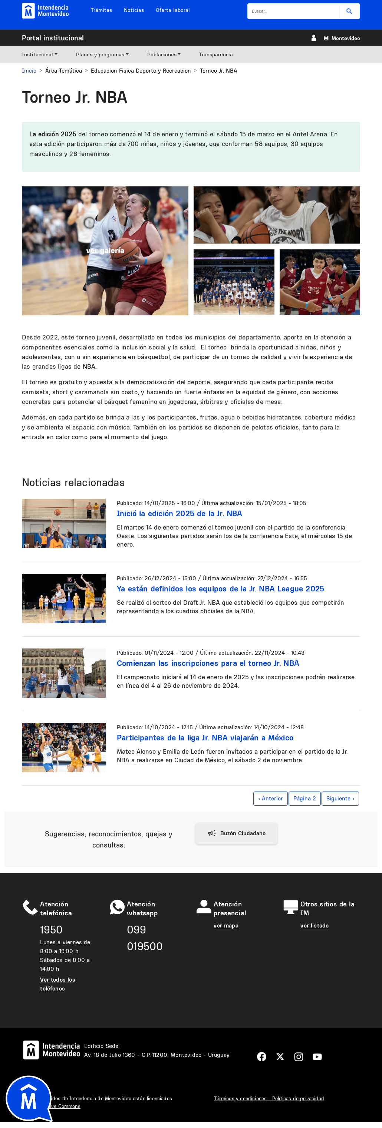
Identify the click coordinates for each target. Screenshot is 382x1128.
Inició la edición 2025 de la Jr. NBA (179, 513)
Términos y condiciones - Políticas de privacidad (269, 1098)
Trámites (101, 10)
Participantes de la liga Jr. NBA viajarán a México (205, 737)
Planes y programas (100, 54)
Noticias (134, 10)
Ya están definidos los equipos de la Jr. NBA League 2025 (220, 588)
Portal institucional (53, 37)
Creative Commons (58, 1106)
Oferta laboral (173, 10)
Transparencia (216, 54)
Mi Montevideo (342, 38)
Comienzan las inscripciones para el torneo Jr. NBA (208, 663)
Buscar (349, 11)
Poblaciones (162, 54)
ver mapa (226, 925)
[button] (105, 250)
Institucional (37, 54)
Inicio (29, 70)
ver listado (314, 925)
